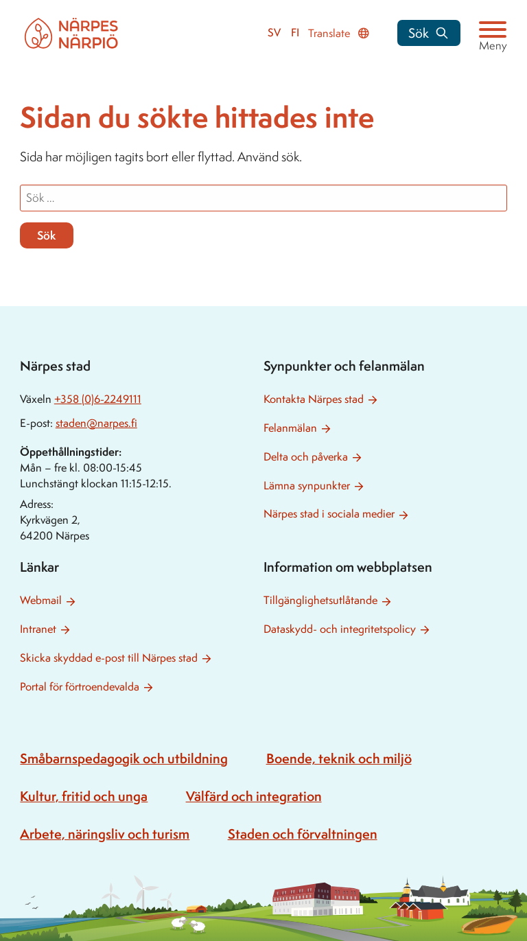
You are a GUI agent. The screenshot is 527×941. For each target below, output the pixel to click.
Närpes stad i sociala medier (329, 514)
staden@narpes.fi (96, 423)
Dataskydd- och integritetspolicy (340, 629)
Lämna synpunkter (307, 485)
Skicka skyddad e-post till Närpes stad (109, 658)
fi (295, 32)
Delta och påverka (306, 457)
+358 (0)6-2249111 (97, 399)
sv (274, 32)
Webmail (41, 600)
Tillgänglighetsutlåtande (320, 600)
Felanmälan (290, 428)
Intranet (38, 629)
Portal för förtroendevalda (79, 686)
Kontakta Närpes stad (314, 399)
